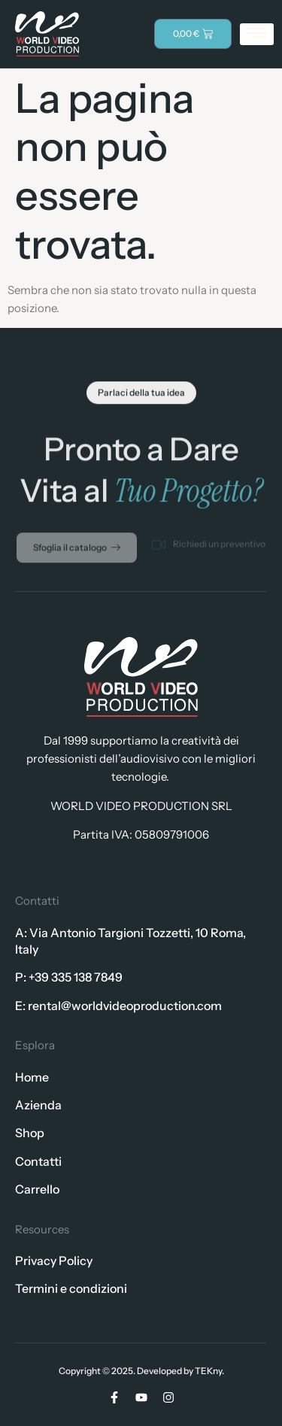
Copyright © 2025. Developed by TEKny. (141, 1370)
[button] (141, 396)
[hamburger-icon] (257, 34)
